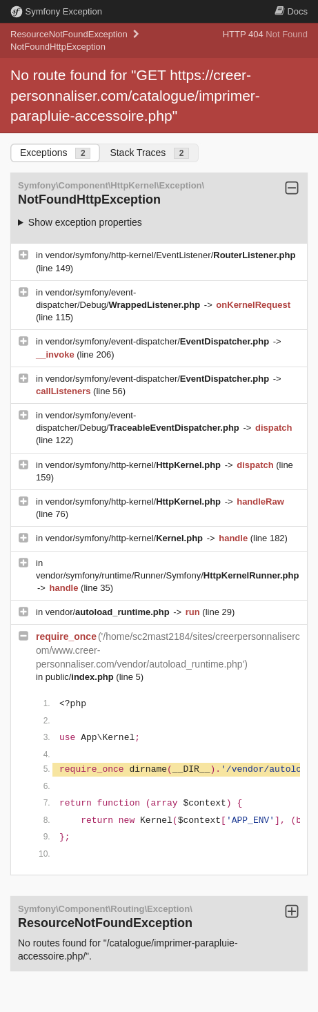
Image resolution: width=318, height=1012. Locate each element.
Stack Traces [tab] (149, 153)
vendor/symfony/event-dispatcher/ (159, 341)
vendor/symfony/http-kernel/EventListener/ (171, 255)
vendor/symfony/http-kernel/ (134, 465)
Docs (291, 11)
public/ (81, 677)
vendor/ (109, 612)
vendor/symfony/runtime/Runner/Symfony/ (167, 575)
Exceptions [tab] (55, 153)
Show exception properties (85, 222)
